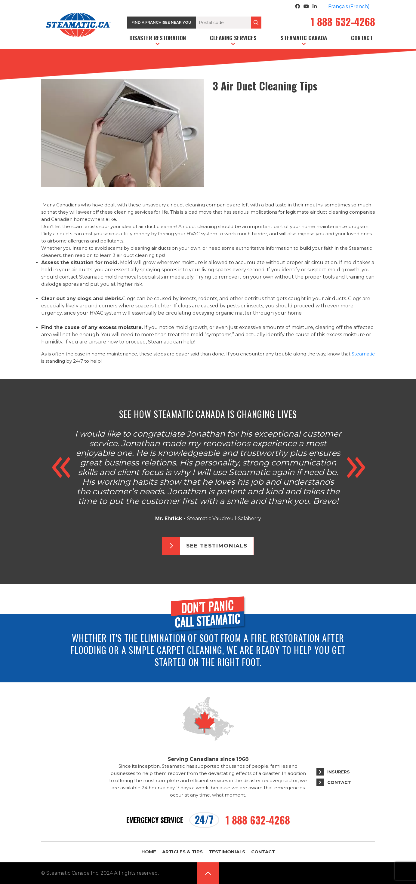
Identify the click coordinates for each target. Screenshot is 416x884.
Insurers (338, 772)
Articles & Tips (182, 852)
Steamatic (363, 354)
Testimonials (227, 852)
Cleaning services (233, 37)
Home (148, 852)
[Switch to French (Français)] (349, 6)
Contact (362, 37)
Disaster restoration (157, 37)
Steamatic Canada (304, 37)
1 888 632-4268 (342, 23)
